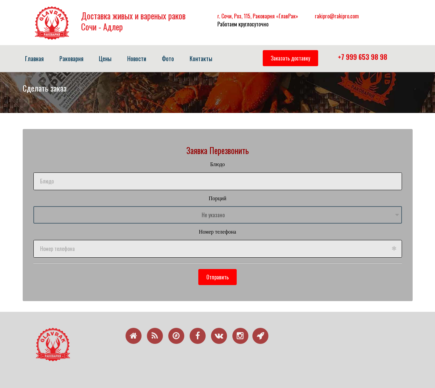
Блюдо (217, 164)
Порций (217, 198)
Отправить (217, 277)
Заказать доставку (290, 58)
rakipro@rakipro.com (337, 16)
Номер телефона (217, 232)
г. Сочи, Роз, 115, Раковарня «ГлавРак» (257, 16)
